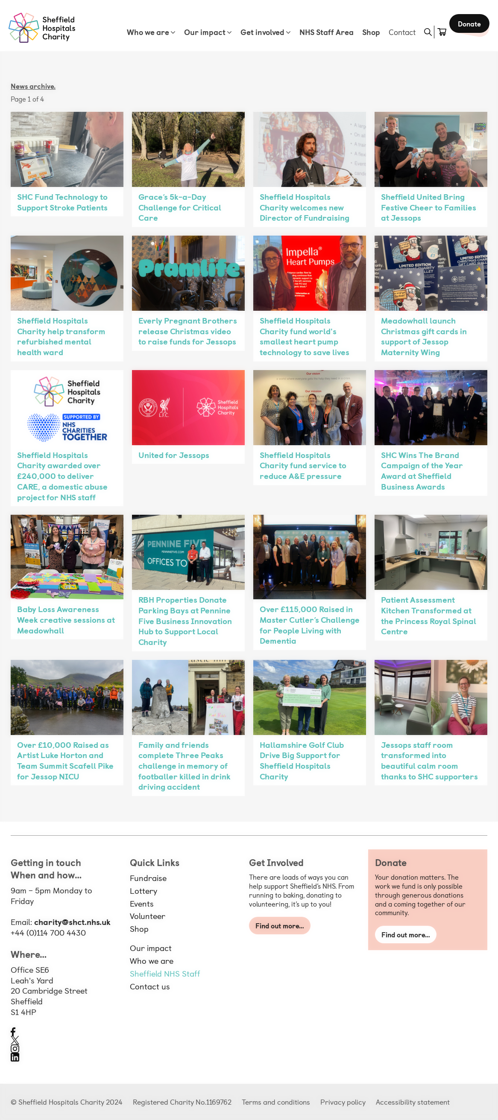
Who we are (141, 32)
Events (142, 903)
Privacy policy (343, 1101)
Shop (365, 32)
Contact (395, 32)
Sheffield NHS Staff (165, 973)
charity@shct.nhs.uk (72, 922)
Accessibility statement (413, 1101)
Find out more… (279, 925)
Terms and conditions (276, 1101)
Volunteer (147, 916)
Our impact (198, 32)
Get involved (256, 32)
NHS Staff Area (320, 32)
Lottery (143, 890)
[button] (422, 32)
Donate (467, 34)
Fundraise (148, 878)
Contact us (150, 986)
